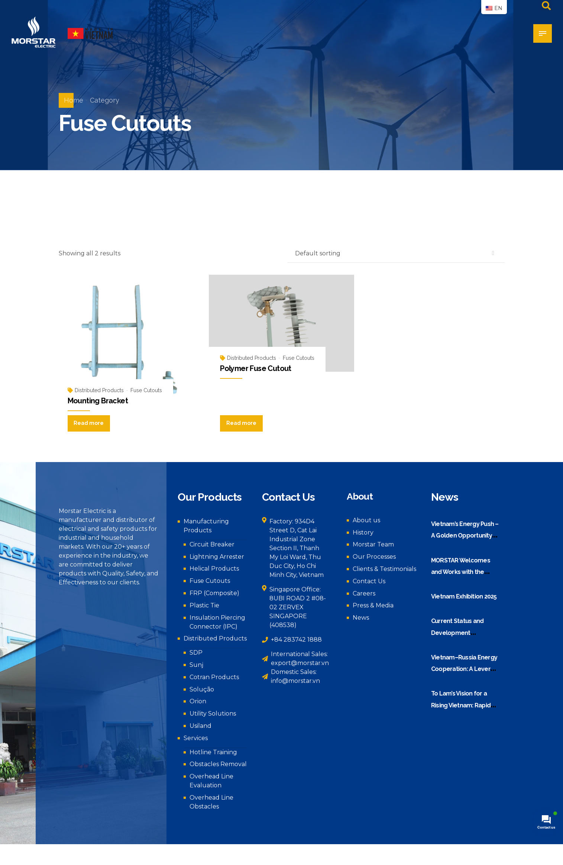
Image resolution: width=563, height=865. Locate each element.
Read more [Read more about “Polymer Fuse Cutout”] (241, 423)
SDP (196, 652)
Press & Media (373, 605)
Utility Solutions (213, 713)
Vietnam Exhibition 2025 (464, 596)
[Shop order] (396, 253)
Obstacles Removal (218, 764)
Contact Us (369, 581)
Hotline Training (213, 752)
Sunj (196, 664)
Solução (202, 689)
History (363, 532)
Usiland (200, 725)
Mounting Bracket (98, 400)
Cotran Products (214, 677)
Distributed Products (99, 390)
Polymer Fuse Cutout (255, 368)
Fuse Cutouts (146, 390)
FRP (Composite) (214, 593)
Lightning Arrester (217, 556)
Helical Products (214, 568)
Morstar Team (373, 544)
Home (73, 100)
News (361, 617)
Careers (364, 593)
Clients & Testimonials (384, 568)
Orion (198, 701)
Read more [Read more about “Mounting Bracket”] (89, 423)
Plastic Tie (204, 605)
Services (196, 738)
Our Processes (374, 556)
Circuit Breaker (212, 544)
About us (366, 520)
